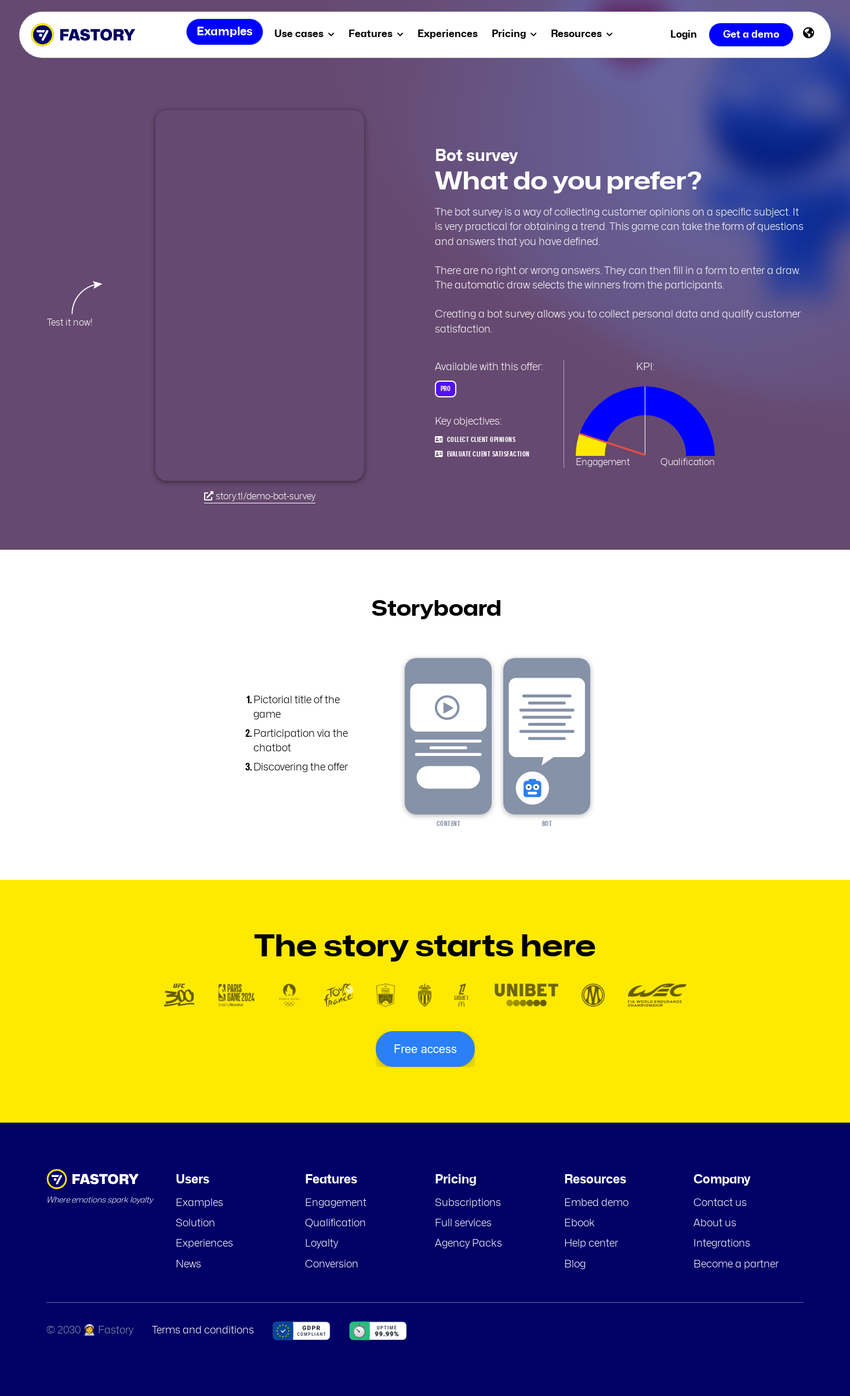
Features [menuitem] (378, 34)
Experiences (204, 1243)
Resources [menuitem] (585, 34)
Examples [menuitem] (222, 34)
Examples (199, 1203)
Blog (575, 1264)
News (188, 1264)
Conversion (331, 1264)
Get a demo (751, 34)
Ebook (579, 1223)
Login (683, 34)
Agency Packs (468, 1243)
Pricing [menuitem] (517, 34)
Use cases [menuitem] (307, 34)
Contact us (720, 1203)
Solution (195, 1223)
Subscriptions (468, 1203)
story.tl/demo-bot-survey (259, 496)
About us (714, 1223)
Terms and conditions (203, 1330)
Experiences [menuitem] (450, 34)
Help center (591, 1243)
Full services (463, 1223)
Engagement (335, 1203)
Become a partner (736, 1264)
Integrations (721, 1243)
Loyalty (321, 1243)
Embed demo (596, 1203)
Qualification (335, 1223)
